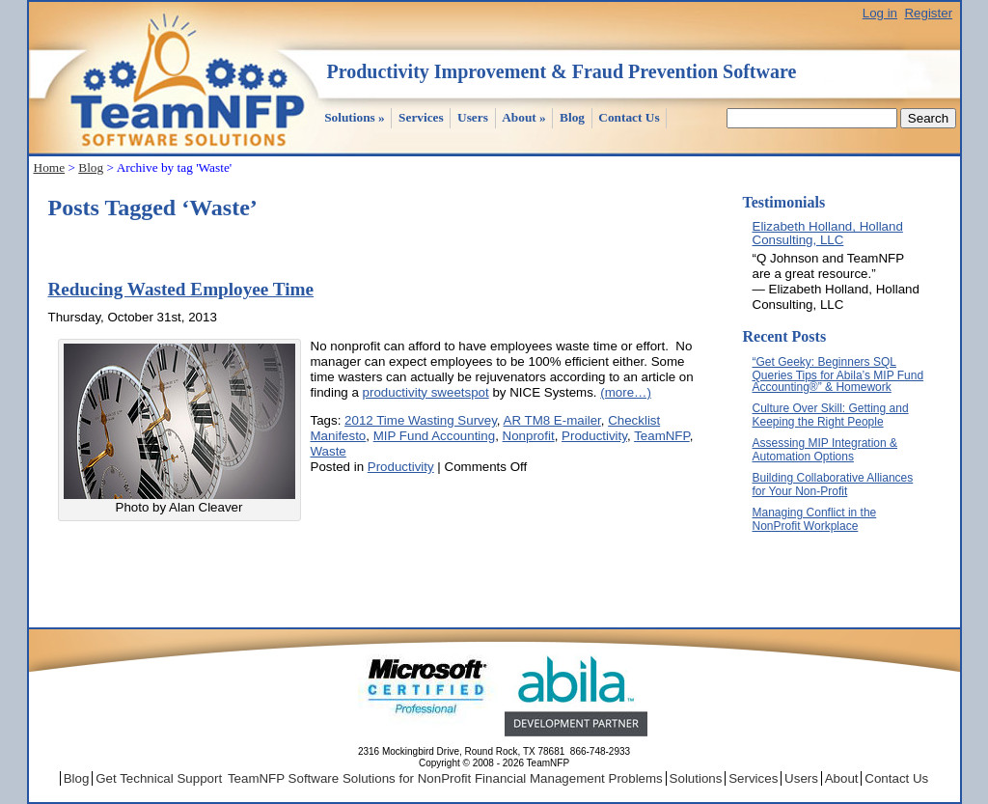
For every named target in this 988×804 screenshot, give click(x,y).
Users (472, 117)
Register (928, 13)
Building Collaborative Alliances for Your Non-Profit (833, 484)
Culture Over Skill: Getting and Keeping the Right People (831, 415)
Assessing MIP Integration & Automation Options (825, 449)
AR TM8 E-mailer (552, 420)
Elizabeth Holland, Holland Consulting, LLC (828, 232)
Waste (328, 451)
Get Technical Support (159, 778)
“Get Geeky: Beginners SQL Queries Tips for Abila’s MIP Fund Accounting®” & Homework (838, 374)
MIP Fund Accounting (434, 436)
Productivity (594, 436)
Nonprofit (529, 436)
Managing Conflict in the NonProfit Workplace (815, 519)
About (524, 117)
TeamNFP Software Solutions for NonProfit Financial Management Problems (445, 778)
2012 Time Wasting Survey (420, 420)
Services (421, 117)
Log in (880, 13)
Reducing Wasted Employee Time (181, 289)
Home (50, 167)
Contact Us (628, 117)
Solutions (354, 117)
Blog (572, 117)
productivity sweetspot (426, 392)
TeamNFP (662, 436)
